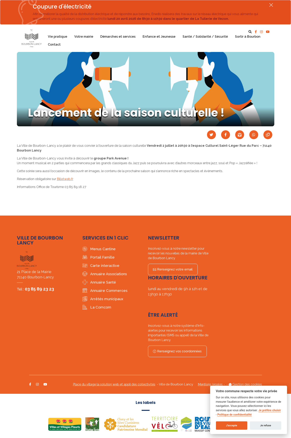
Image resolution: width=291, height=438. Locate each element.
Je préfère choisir (269, 410)
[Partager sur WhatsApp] (253, 134)
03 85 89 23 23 (39, 288)
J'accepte (231, 425)
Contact (54, 44)
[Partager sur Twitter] (211, 134)
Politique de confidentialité (234, 414)
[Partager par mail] (239, 134)
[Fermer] (271, 5)
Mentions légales (210, 384)
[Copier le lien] (267, 134)
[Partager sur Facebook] (225, 134)
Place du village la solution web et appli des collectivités (114, 384)
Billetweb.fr (65, 179)
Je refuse (265, 425)
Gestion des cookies (247, 384)
